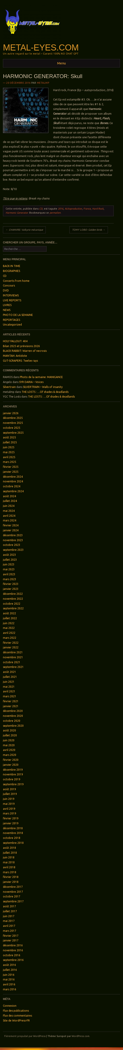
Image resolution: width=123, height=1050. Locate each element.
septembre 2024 (13, 491)
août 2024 (9, 496)
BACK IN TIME (11, 266)
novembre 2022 (13, 598)
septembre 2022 (13, 608)
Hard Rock (98, 208)
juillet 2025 (10, 442)
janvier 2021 (10, 706)
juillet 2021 (10, 676)
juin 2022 (8, 623)
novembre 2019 (13, 774)
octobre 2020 (11, 720)
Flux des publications (16, 1010)
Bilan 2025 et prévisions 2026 (21, 346)
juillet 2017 (10, 911)
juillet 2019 (10, 793)
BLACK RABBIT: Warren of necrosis (25, 350)
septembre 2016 (13, 959)
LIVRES (7, 305)
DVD (6, 290)
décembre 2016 (13, 945)
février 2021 (10, 701)
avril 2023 (9, 574)
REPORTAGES (11, 319)
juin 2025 (8, 447)
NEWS (6, 309)
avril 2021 (9, 691)
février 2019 (10, 818)
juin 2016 (8, 974)
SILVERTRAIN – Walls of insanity (43, 386)
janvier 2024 (10, 530)
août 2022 (9, 613)
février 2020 (10, 759)
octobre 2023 (11, 544)
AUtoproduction (73, 208)
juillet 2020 (10, 735)
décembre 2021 (13, 652)
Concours (9, 285)
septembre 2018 (13, 842)
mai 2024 (9, 510)
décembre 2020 (13, 710)
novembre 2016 (13, 950)
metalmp (43, 82)
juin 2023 (8, 564)
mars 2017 (9, 930)
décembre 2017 (13, 886)
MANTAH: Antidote (15, 355)
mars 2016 (9, 989)
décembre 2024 (13, 476)
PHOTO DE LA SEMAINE (18, 314)
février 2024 (10, 525)
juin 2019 (8, 798)
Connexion (9, 1005)
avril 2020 (9, 749)
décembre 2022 (13, 593)
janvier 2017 (10, 940)
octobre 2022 (11, 603)
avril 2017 (9, 925)
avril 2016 (9, 984)
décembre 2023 (13, 535)
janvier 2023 (10, 588)
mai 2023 (9, 569)
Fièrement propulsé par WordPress (25, 1036)
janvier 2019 (10, 823)
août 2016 (9, 964)
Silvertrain (9, 386)
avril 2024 (9, 515)
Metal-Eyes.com (41, 47)
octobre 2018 (11, 837)
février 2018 (10, 876)
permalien (55, 212)
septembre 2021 (13, 666)
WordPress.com (80, 1036)
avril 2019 (9, 808)
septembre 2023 (13, 549)
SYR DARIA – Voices (31, 382)
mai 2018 (9, 862)
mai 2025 (9, 452)
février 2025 (10, 466)
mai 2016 (9, 979)
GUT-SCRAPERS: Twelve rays (20, 360)
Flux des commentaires (17, 1015)
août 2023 (9, 554)
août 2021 (9, 671)
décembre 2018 (13, 828)
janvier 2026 (10, 413)
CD (41, 208)
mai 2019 (9, 803)
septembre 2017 (13, 901)
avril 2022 (9, 632)
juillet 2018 (10, 852)
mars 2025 (9, 461)
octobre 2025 (11, 427)
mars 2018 (9, 872)
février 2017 (10, 935)
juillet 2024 (10, 500)
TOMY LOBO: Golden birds (88, 229)
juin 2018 (8, 857)
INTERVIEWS (11, 295)
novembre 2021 (13, 657)
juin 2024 (8, 505)
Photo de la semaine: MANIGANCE (41, 377)
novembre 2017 (13, 891)
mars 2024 (9, 520)
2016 (60, 208)
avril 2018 (9, 867)
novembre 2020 (13, 715)
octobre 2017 (11, 896)
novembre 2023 (13, 540)
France (87, 208)
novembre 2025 (13, 422)
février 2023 (10, 583)
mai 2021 (9, 686)
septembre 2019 (13, 784)
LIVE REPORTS (12, 300)
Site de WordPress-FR (16, 1020)
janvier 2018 (10, 881)
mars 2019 (9, 813)
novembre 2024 (13, 481)
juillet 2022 (10, 618)
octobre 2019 (11, 779)
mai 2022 (9, 627)
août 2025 (9, 437)
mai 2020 (9, 745)
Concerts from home (16, 280)
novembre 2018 (13, 832)
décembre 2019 (13, 769)
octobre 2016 (11, 955)
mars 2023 (9, 579)
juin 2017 (8, 916)
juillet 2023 (10, 559)
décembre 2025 (13, 417)
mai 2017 (9, 920)
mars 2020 (9, 754)
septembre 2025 (13, 432)
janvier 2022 (10, 647)
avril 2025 (9, 457)
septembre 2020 (13, 725)
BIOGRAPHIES (11, 270)
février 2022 (10, 642)
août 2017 (9, 906)
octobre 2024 (11, 486)
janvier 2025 (10, 471)
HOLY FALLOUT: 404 (15, 341)
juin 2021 (8, 681)
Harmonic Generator (17, 212)
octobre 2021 (11, 662)
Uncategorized (12, 324)
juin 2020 (8, 740)
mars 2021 (9, 696)
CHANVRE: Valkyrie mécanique (24, 229)
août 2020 (9, 730)
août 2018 (9, 847)
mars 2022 (9, 637)
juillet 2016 (10, 969)
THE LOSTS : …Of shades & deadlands (45, 391)
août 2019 (9, 789)
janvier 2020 (10, 764)
